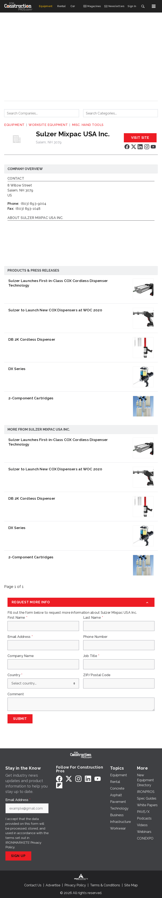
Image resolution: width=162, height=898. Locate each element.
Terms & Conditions (105, 885)
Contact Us (32, 885)
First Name (17, 617)
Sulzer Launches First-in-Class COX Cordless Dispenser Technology (58, 282)
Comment (16, 694)
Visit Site (140, 138)
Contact (16, 178)
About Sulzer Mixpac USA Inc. (35, 218)
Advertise (53, 885)
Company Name (21, 656)
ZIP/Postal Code (97, 675)
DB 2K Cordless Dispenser (31, 339)
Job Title (91, 656)
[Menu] (153, 6)
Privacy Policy (75, 885)
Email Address (20, 636)
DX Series (16, 368)
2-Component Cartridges (31, 398)
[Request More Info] (81, 602)
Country (15, 675)
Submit (20, 719)
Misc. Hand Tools (88, 125)
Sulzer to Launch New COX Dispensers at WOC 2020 (55, 310)
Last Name (93, 617)
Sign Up (18, 856)
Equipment (14, 125)
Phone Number (95, 636)
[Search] (143, 6)
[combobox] (41, 113)
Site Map (131, 885)
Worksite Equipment (48, 125)
